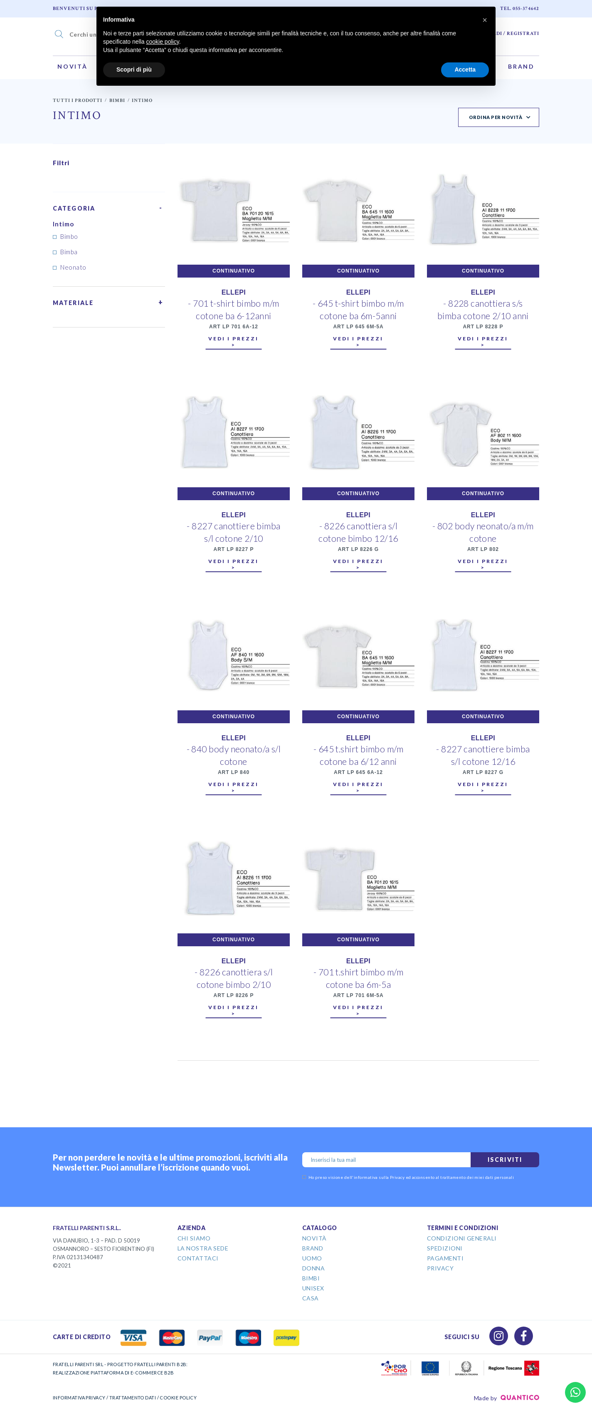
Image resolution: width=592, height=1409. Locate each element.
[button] (484, 20)
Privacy (440, 1268)
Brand (521, 66)
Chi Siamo (194, 1238)
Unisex (313, 1288)
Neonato (73, 267)
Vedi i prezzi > (233, 341)
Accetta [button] (465, 69)
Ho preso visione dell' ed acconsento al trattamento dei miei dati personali (408, 1177)
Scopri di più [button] (134, 69)
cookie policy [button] (162, 41)
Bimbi (117, 100)
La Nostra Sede (203, 1248)
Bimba (68, 252)
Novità (72, 66)
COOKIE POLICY (178, 1397)
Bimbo (69, 236)
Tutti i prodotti (77, 100)
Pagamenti (445, 1258)
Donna (313, 1268)
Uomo (312, 1258)
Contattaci (198, 1258)
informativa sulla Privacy (379, 1177)
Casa (310, 1298)
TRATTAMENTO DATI (132, 1397)
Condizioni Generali (462, 1238)
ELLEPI (234, 292)
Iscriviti (505, 1159)
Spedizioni (445, 1248)
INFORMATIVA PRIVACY (79, 1397)
